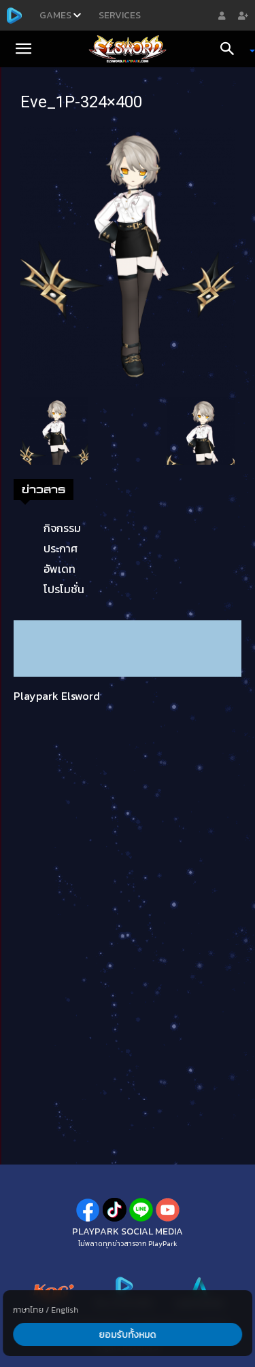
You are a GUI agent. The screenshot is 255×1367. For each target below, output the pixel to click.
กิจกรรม (62, 528)
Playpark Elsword (57, 696)
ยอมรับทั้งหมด (127, 1335)
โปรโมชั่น (64, 589)
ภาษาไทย (28, 1310)
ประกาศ (61, 548)
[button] (23, 49)
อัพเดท (59, 569)
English (64, 1310)
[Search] (232, 49)
